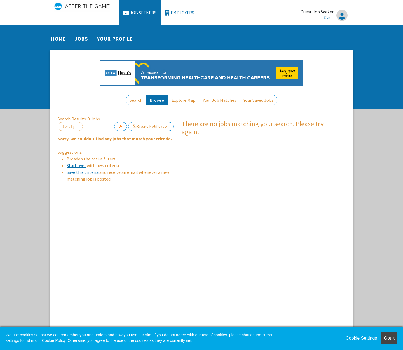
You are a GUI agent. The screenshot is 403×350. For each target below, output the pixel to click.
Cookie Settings (361, 338)
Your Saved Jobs (258, 100)
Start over (76, 165)
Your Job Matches (219, 100)
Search (136, 100)
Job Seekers (140, 12)
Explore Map (183, 100)
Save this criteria (83, 172)
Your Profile (115, 39)
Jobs (81, 39)
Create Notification (151, 126)
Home (58, 39)
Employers (179, 12)
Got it (389, 338)
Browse (157, 100)
